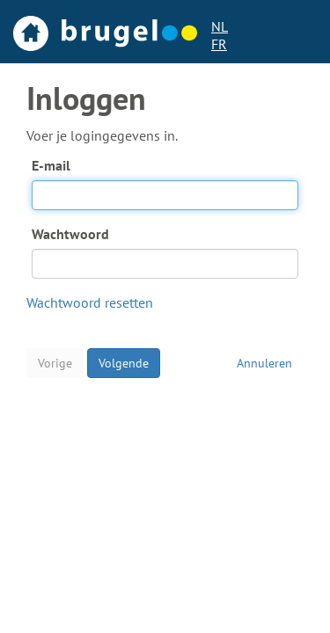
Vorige (55, 363)
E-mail (51, 165)
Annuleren (264, 363)
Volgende (124, 363)
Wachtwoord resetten (89, 302)
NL (219, 26)
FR (219, 44)
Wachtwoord (70, 234)
